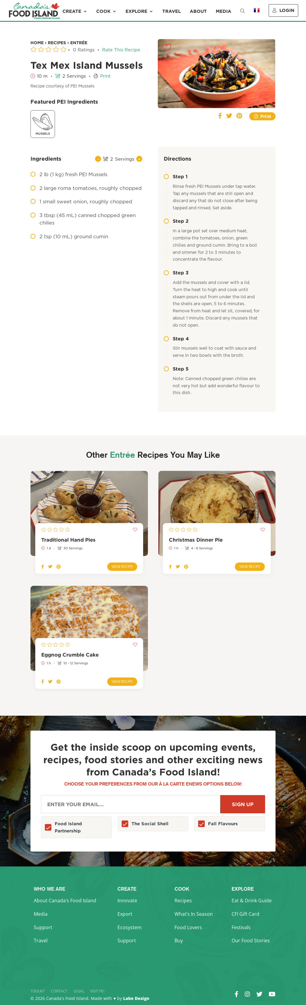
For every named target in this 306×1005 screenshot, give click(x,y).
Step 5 (176, 368)
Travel (171, 11)
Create (71, 11)
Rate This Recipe (121, 50)
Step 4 (176, 338)
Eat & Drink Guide (252, 900)
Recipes (183, 900)
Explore (136, 11)
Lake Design (136, 998)
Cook (103, 11)
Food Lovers (188, 927)
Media (223, 11)
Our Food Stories (251, 940)
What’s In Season (194, 914)
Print (105, 76)
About (198, 11)
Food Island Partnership (68, 827)
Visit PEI (97, 991)
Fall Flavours (223, 823)
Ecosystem (129, 927)
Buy (179, 940)
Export (124, 914)
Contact (59, 991)
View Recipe (122, 566)
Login (283, 10)
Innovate (127, 900)
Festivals (241, 927)
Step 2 (176, 221)
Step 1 (176, 176)
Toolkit (37, 991)
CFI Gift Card (245, 914)
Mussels (43, 123)
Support (43, 927)
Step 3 (176, 272)
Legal (79, 991)
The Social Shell (150, 823)
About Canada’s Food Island (65, 900)
